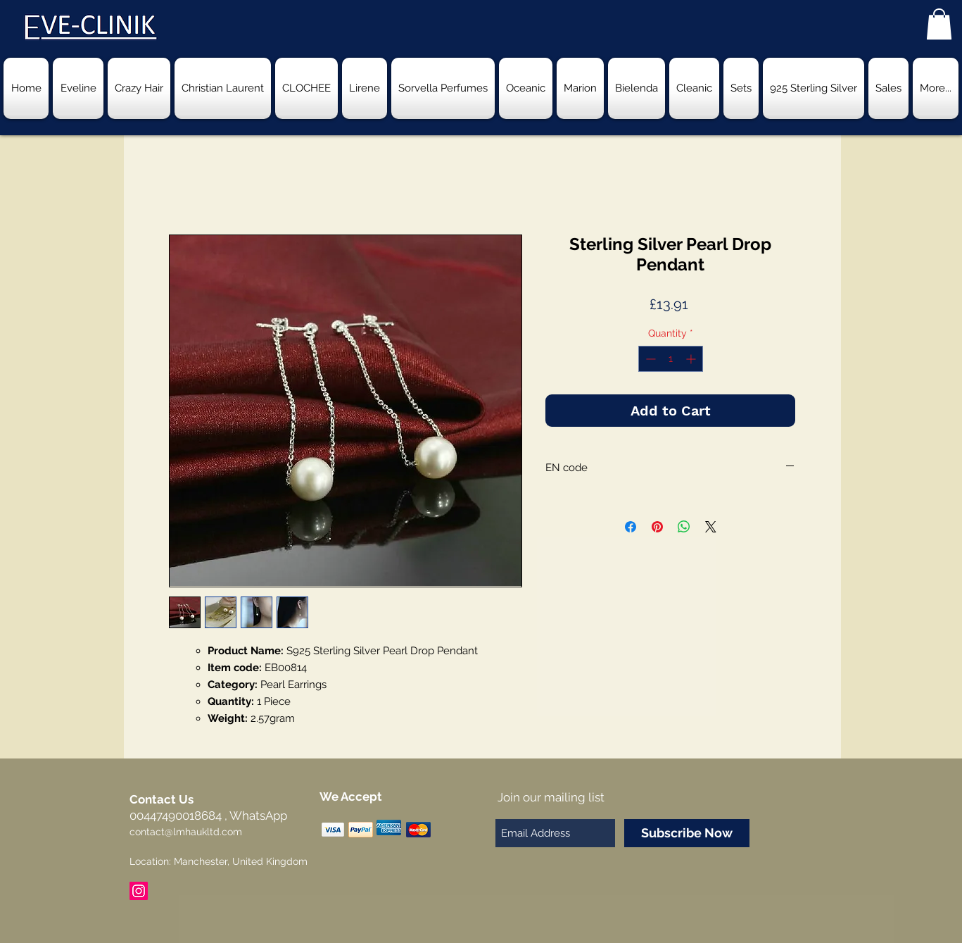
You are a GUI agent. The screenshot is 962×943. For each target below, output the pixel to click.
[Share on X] (710, 526)
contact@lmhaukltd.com (185, 831)
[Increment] (692, 358)
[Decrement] (649, 358)
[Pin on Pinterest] (657, 526)
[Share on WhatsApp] (684, 526)
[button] (939, 23)
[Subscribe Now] (686, 833)
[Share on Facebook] (630, 526)
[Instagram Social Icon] (138, 891)
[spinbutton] (670, 358)
